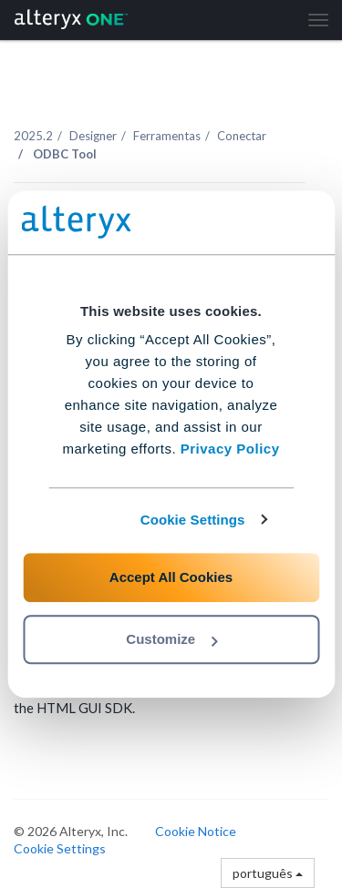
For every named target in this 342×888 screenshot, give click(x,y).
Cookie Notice (195, 831)
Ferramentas (167, 135)
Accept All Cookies (171, 577)
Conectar (241, 135)
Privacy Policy (230, 448)
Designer (93, 135)
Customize (171, 639)
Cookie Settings (192, 519)
